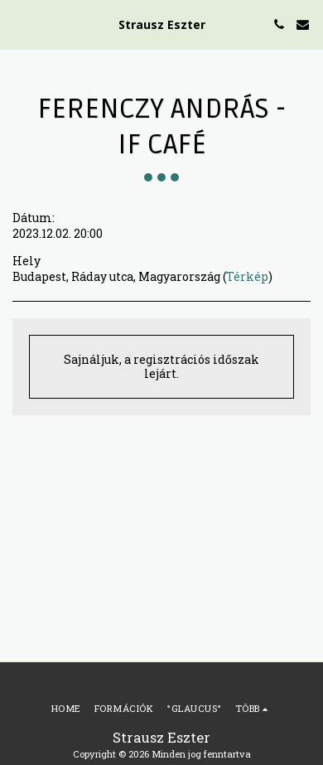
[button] (18, 24)
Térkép (247, 276)
